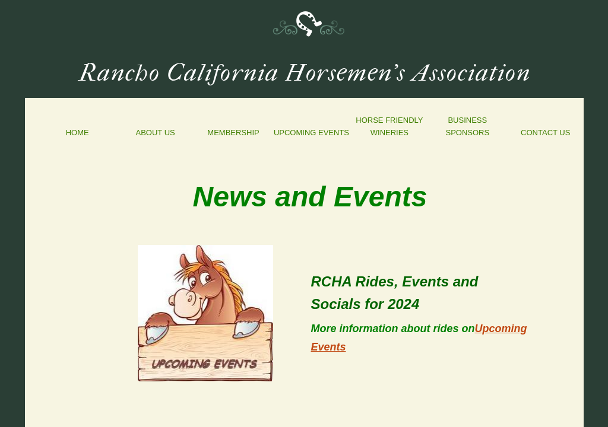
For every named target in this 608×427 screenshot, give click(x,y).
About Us (155, 132)
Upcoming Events (311, 132)
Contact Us (545, 132)
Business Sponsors (467, 126)
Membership (233, 132)
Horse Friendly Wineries (389, 126)
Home (77, 132)
